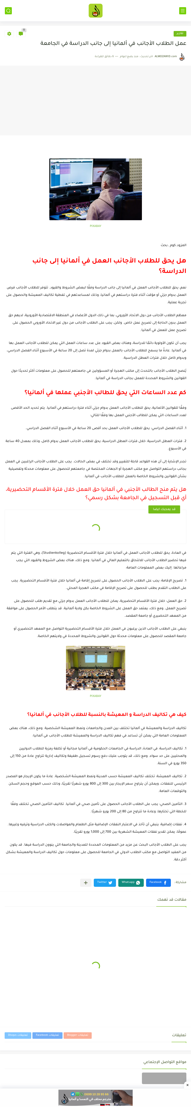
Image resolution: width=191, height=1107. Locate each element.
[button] (158, 883)
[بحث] (8, 10)
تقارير (180, 33)
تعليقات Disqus (18, 1035)
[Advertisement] (95, 100)
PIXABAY (95, 226)
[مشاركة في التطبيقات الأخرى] (85, 883)
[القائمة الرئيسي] (182, 10)
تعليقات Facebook (47, 1035)
